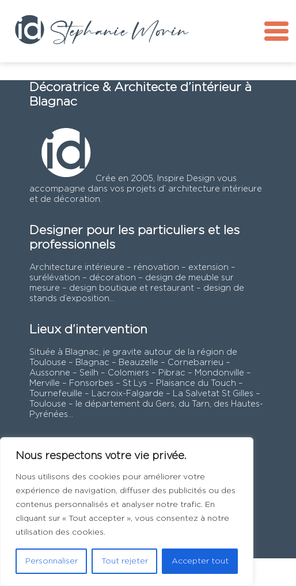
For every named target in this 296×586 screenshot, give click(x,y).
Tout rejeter (124, 561)
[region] (126, 511)
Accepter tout (200, 561)
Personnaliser (51, 561)
